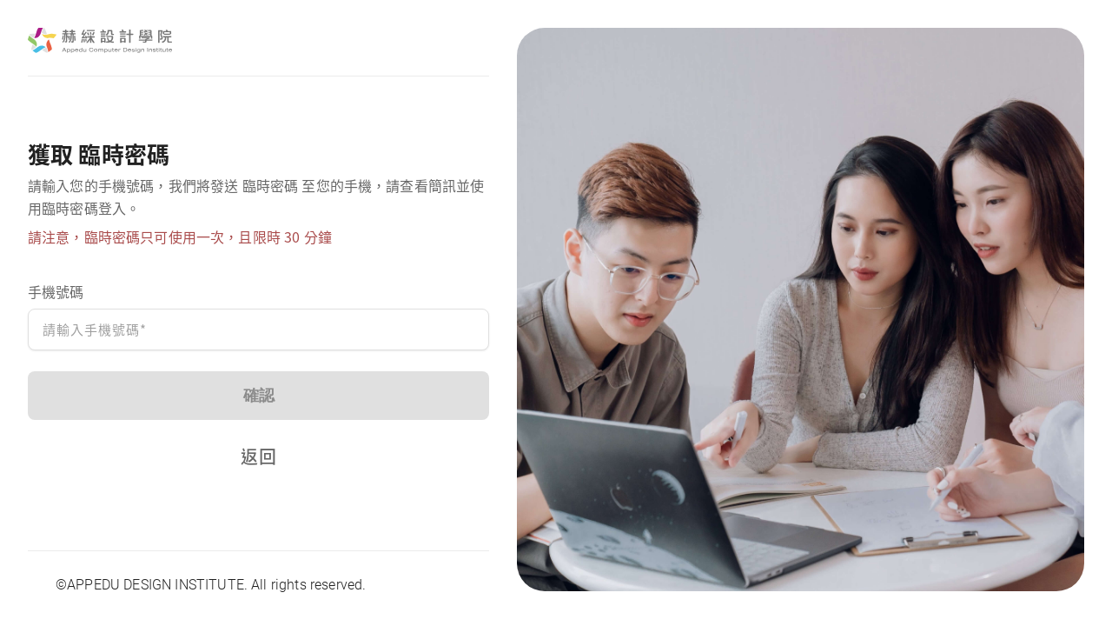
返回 (258, 456)
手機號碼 (56, 291)
